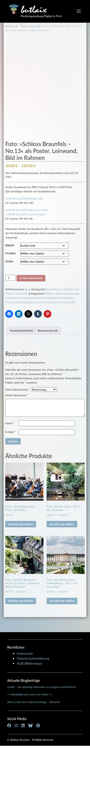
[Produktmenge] (10, 326)
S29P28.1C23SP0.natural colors (25, 262)
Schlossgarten (24, 350)
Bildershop (11, 26)
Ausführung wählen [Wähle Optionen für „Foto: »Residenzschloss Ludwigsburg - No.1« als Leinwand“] (61, 649)
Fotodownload (32, 346)
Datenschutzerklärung (33, 706)
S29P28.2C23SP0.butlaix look (24, 247)
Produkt (10, 301)
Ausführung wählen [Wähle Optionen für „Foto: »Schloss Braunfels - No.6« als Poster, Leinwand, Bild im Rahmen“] (20, 649)
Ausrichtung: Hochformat (62, 337)
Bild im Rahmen (56, 342)
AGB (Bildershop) (29, 711)
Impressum (25, 701)
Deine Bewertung (17, 437)
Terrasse (52, 350)
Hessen (10, 350)
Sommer (40, 350)
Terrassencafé (66, 350)
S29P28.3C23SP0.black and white (26, 258)
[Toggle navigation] (79, 11)
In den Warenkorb (30, 326)
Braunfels (73, 342)
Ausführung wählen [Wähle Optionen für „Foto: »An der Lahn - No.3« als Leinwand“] (61, 572)
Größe (9, 309)
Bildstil (9, 293)
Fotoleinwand (51, 346)
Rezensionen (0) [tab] (47, 379)
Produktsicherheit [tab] (21, 379)
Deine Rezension (16, 443)
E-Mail (10, 480)
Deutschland (13, 346)
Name (10, 471)
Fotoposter (67, 346)
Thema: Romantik (30, 26)
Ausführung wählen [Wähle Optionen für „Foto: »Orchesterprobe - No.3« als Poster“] (20, 572)
